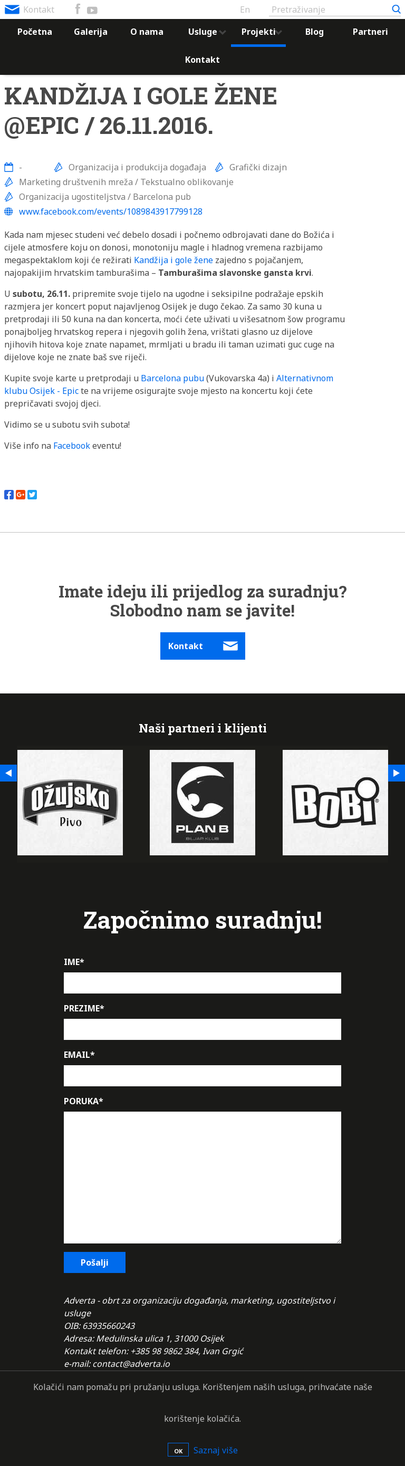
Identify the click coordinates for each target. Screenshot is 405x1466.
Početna (34, 31)
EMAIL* (79, 1054)
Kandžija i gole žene (173, 260)
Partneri (370, 31)
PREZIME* (84, 1008)
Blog (314, 31)
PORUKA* (83, 1101)
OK (178, 1451)
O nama (146, 31)
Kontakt (38, 9)
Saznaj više (216, 1450)
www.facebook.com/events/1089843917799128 (110, 211)
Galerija (91, 31)
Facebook (71, 445)
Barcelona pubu (172, 378)
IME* (74, 962)
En (245, 9)
